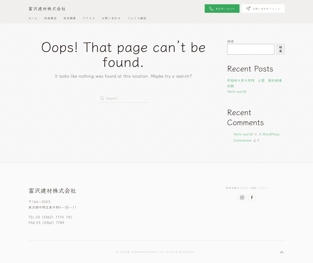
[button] (282, 252)
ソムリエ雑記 (137, 18)
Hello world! (237, 91)
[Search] (123, 98)
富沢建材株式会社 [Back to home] (47, 8)
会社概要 (69, 18)
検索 (230, 41)
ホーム (33, 18)
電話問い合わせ (222, 8)
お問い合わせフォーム (263, 8)
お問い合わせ (111, 18)
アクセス (89, 18)
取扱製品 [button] (50, 18)
